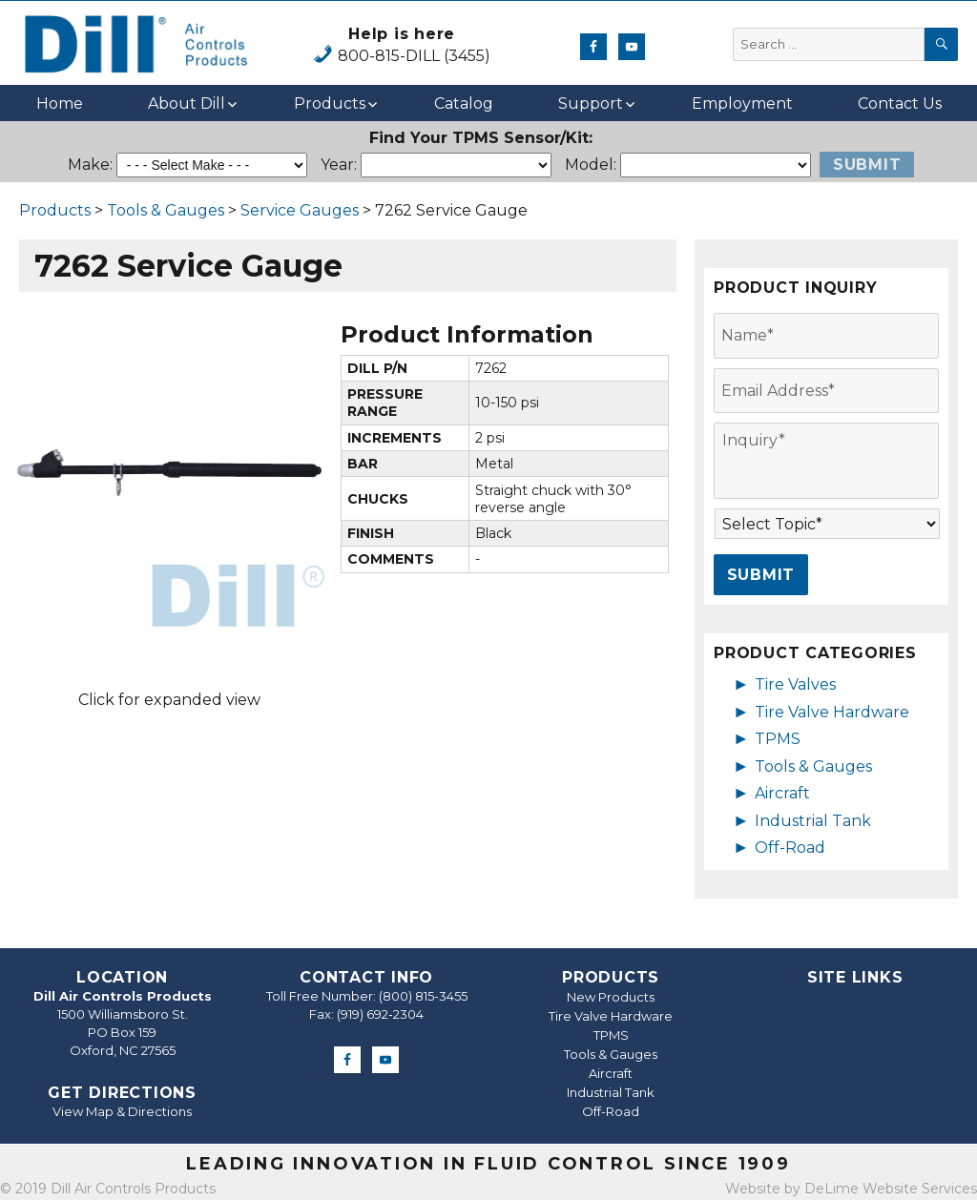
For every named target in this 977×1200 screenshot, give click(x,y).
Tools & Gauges (165, 210)
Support (590, 103)
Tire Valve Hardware (832, 712)
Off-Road (790, 847)
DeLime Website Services (890, 1188)
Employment (742, 103)
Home (59, 103)
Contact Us (900, 103)
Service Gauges (299, 210)
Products (329, 103)
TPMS (777, 739)
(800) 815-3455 (423, 995)
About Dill (186, 103)
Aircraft (782, 793)
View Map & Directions (122, 1111)
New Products (611, 996)
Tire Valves (795, 684)
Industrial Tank (813, 821)
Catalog (463, 103)
